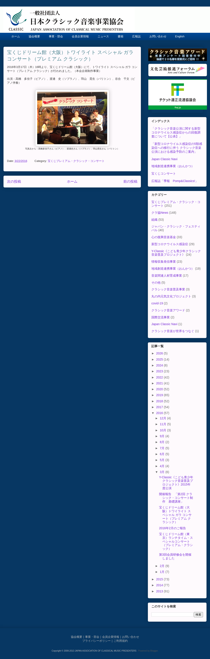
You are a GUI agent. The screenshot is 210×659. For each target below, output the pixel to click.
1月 (162, 572)
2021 (160, 383)
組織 (154, 219)
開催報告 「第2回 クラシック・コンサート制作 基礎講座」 (176, 497)
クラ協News (159, 212)
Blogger (154, 651)
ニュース (103, 36)
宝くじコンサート (163, 173)
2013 (160, 591)
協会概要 (34, 36)
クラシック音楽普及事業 (168, 289)
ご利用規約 (121, 640)
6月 (162, 454)
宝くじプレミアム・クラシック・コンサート (76, 161)
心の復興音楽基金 (163, 237)
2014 (160, 585)
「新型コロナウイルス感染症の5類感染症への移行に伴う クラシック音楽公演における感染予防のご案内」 (176, 147)
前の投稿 (130, 181)
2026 (160, 353)
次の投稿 (14, 181)
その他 (156, 282)
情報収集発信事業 (163, 261)
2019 (160, 395)
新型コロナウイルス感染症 (169, 244)
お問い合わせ (157, 36)
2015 (160, 579)
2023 (160, 371)
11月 (163, 424)
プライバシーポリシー (96, 640)
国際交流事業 (160, 317)
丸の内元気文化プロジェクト (171, 296)
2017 (160, 407)
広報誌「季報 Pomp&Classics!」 (174, 181)
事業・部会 (56, 36)
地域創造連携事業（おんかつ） (172, 166)
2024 (160, 365)
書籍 (120, 36)
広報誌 (136, 36)
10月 (163, 430)
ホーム (15, 36)
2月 (162, 566)
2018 (160, 401)
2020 (160, 389)
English (180, 36)
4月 (162, 466)
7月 (162, 448)
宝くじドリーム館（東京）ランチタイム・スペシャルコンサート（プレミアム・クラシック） (176, 541)
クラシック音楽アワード (168, 310)
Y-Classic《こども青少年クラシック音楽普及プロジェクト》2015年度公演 (176, 482)
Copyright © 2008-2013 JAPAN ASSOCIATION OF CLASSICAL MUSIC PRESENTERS (94, 651)
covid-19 (157, 303)
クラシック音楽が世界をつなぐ (172, 331)
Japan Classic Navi (164, 159)
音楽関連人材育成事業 (166, 275)
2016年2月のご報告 (172, 528)
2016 (160, 413)
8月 (162, 442)
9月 (162, 436)
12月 (163, 418)
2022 (160, 377)
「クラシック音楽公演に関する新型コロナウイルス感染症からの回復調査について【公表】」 (175, 132)
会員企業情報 (80, 36)
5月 (162, 460)
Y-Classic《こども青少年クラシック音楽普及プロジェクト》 (176, 253)
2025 (160, 359)
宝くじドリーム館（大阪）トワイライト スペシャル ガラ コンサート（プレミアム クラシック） (175, 515)
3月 (162, 472)
